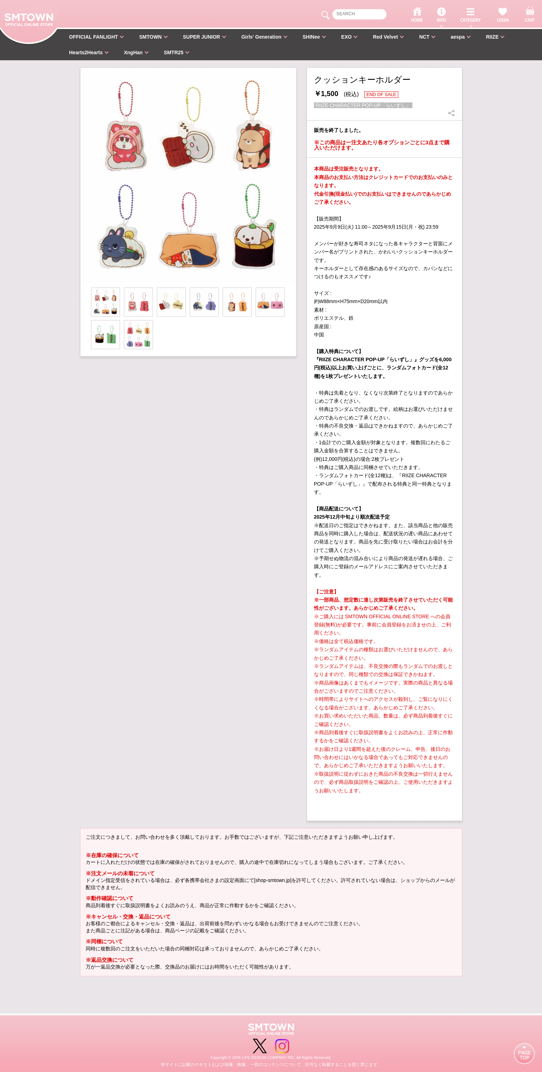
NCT (424, 37)
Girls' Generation (261, 37)
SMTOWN (150, 37)
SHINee (311, 37)
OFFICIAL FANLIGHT (93, 37)
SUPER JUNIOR (201, 37)
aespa (458, 37)
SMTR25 (173, 52)
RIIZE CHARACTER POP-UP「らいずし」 (363, 105)
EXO (346, 37)
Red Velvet (385, 37)
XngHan (133, 52)
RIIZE (492, 37)
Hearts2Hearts (86, 52)
